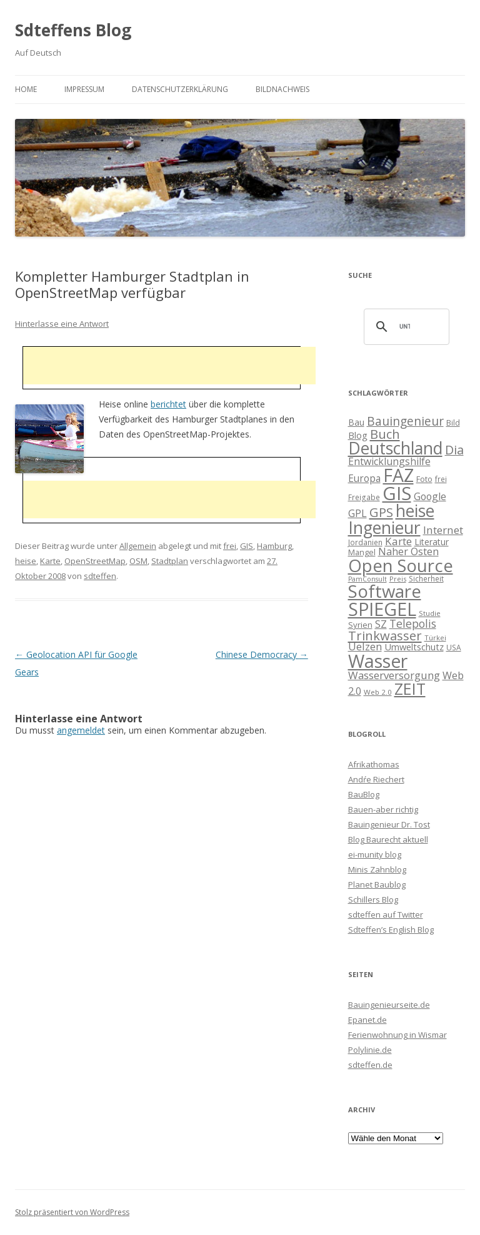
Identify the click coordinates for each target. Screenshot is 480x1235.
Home (26, 89)
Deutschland (395, 448)
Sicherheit (426, 578)
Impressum (84, 89)
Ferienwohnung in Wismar (397, 1034)
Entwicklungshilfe (389, 461)
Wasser (378, 661)
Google (430, 496)
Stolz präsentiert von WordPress (72, 1212)
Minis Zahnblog (377, 869)
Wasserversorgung (394, 675)
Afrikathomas (373, 764)
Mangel (362, 552)
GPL (357, 513)
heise (25, 560)
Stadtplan (169, 560)
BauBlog (363, 794)
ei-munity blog (374, 854)
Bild (453, 422)
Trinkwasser (385, 635)
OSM (138, 560)
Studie (430, 613)
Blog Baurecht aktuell (388, 839)
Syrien (360, 624)
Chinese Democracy (262, 654)
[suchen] (405, 326)
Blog (358, 435)
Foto (424, 478)
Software (384, 591)
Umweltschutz (414, 646)
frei (229, 545)
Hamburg (274, 545)
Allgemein (137, 545)
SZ (381, 624)
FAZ (398, 475)
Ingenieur (384, 527)
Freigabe (364, 497)
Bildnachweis (282, 89)
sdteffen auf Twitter (385, 914)
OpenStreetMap (95, 560)
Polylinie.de (370, 1049)
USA (453, 647)
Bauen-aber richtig (383, 809)
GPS (381, 512)
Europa (364, 478)
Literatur (431, 542)
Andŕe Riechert (376, 779)
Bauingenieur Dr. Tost (389, 824)
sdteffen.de (370, 1064)
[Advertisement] (169, 365)
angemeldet (81, 730)
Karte (50, 560)
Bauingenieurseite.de (389, 1004)
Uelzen (365, 646)
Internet (443, 530)
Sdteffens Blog (73, 30)
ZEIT (410, 688)
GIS (246, 545)
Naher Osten (408, 551)
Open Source (400, 565)
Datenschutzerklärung (180, 89)
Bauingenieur (405, 421)
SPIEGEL (382, 609)
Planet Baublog (377, 884)
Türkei (435, 637)
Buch (385, 434)
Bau (356, 422)
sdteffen (100, 576)
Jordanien (365, 542)
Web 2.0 (378, 692)
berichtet (168, 404)
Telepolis (412, 623)
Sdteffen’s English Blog (391, 929)
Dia (454, 449)
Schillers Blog (373, 899)
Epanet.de (367, 1019)
